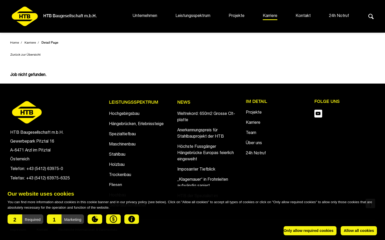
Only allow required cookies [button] (308, 231)
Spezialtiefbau (122, 134)
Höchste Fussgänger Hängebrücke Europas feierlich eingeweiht (205, 153)
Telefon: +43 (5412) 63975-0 (36, 169)
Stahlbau (117, 155)
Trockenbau (120, 175)
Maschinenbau (122, 145)
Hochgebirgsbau (124, 114)
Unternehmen (145, 16)
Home (14, 42)
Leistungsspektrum (192, 16)
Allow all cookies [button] (359, 231)
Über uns (254, 143)
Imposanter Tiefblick (196, 170)
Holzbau (117, 165)
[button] (25, 219)
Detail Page (49, 42)
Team (251, 133)
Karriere (270, 16)
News (183, 102)
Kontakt (303, 16)
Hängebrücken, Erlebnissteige (136, 124)
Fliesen (115, 185)
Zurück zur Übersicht (25, 54)
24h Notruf (339, 16)
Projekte (237, 16)
